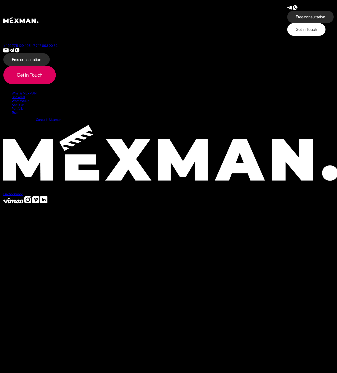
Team (15, 113)
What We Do (20, 101)
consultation (310, 16)
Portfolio (18, 109)
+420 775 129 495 (17, 46)
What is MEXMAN (24, 93)
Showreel (18, 97)
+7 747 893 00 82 (44, 46)
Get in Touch (306, 29)
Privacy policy (13, 194)
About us (18, 105)
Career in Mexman (48, 120)
